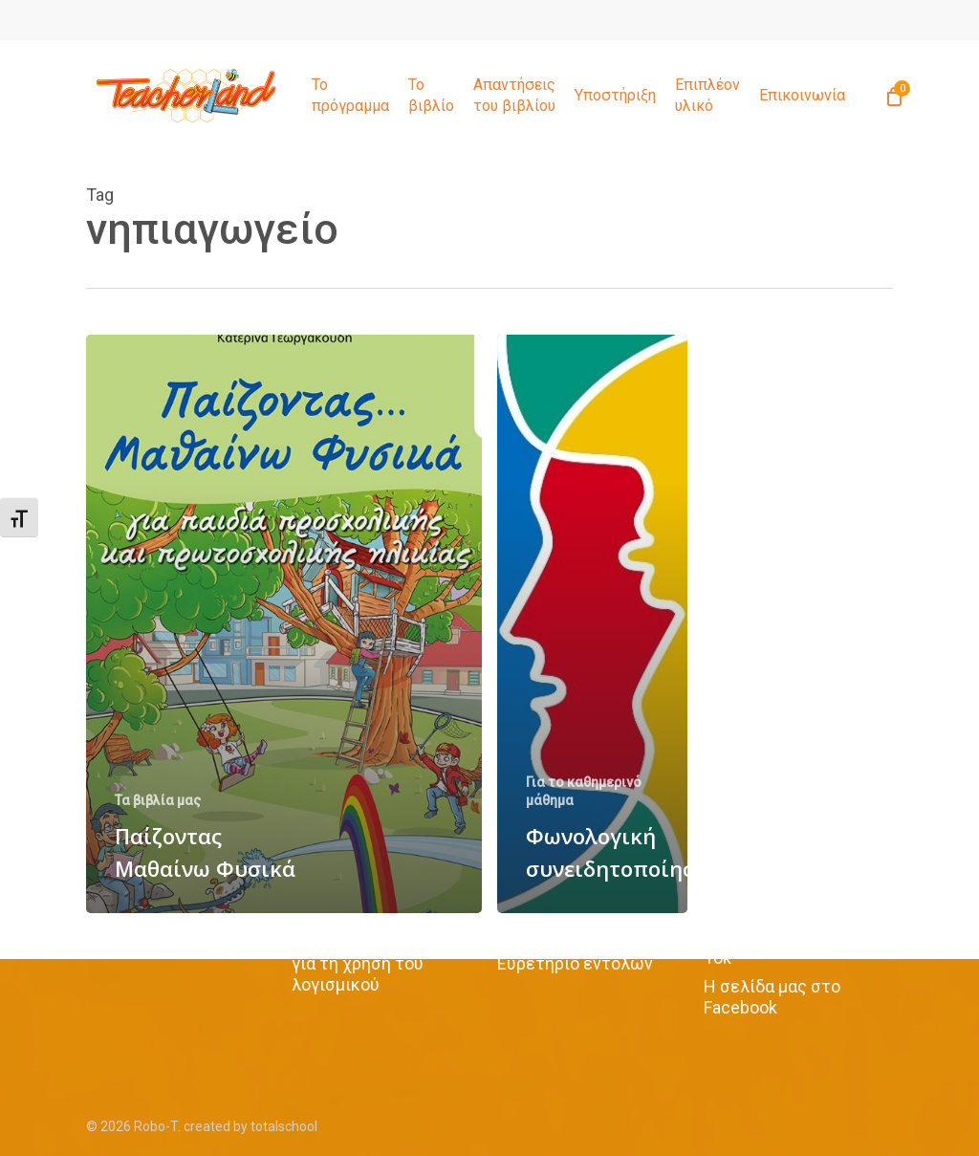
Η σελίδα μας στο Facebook (772, 996)
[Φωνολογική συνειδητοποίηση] (592, 624)
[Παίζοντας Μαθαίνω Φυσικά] (284, 624)
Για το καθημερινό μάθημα (584, 791)
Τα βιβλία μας (158, 800)
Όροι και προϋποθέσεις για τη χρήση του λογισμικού (383, 963)
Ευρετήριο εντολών (575, 963)
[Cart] (893, 95)
